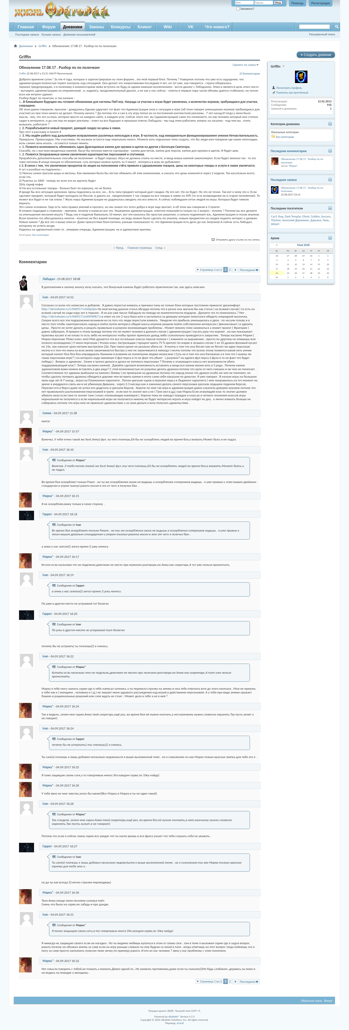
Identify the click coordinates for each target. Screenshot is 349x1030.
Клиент (145, 27)
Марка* (48, 431)
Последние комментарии (289, 151)
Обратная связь (311, 1000)
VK (190, 27)
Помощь (297, 3)
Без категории (40, 234)
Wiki (168, 27)
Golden (315, 216)
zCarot (180, 1023)
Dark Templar (293, 216)
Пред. (120, 247)
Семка (47, 413)
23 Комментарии (249, 73)
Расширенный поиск (322, 34)
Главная (26, 27)
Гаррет (47, 514)
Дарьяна (315, 220)
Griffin (43, 46)
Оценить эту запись (244, 65)
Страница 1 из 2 (211, 270)
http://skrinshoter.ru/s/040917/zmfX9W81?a (71, 316)
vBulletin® (173, 1016)
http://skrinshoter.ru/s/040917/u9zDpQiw (69, 309)
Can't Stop (277, 216)
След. (159, 247)
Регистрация (320, 3)
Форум (49, 27)
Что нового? (217, 27)
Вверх (328, 1000)
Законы (96, 27)
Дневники (72, 27)
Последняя (249, 270)
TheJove (276, 220)
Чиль (326, 220)
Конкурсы (120, 27)
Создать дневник (315, 55)
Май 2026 (303, 245)
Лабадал (49, 279)
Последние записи (27, 34)
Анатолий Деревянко (295, 220)
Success (325, 216)
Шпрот (275, 224)
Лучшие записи (51, 34)
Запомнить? (245, 9)
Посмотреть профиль (287, 88)
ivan (45, 297)
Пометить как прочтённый (290, 92)
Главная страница (140, 247)
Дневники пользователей (79, 34)
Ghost (305, 216)
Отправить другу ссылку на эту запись (235, 239)
